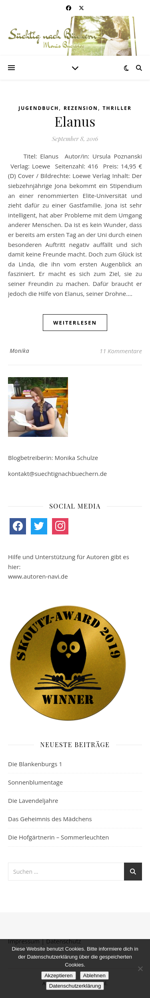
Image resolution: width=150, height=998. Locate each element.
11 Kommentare (121, 351)
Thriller (117, 108)
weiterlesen (75, 322)
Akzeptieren (58, 975)
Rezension (81, 108)
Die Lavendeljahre (33, 800)
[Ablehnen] (140, 969)
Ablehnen (94, 975)
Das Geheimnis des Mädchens (50, 819)
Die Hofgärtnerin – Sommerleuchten (58, 837)
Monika (19, 350)
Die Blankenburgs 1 (35, 764)
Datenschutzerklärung (75, 986)
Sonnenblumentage (35, 782)
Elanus (75, 121)
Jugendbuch (38, 108)
